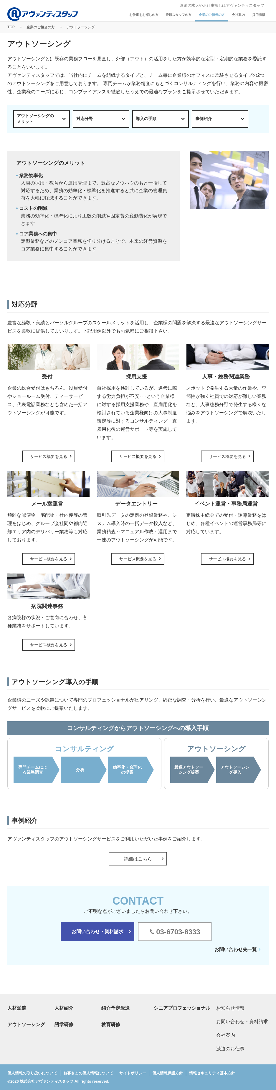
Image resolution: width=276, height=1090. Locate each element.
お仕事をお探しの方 (143, 14)
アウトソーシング (26, 1024)
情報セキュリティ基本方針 (212, 1073)
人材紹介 (63, 1008)
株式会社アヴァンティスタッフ (46, 1081)
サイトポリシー (132, 1073)
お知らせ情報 (230, 1008)
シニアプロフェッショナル (182, 1008)
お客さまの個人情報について (88, 1073)
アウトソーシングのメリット (35, 118)
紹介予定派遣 (115, 1008)
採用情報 (258, 14)
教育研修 (110, 1024)
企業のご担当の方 (212, 14)
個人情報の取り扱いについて (32, 1073)
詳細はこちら (138, 858)
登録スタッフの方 (178, 14)
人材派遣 (16, 1008)
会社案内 (238, 14)
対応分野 (84, 118)
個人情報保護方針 (167, 1073)
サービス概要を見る (48, 456)
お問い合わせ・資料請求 (97, 931)
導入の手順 (146, 118)
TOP (10, 27)
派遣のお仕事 (230, 1048)
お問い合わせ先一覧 (235, 949)
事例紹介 (203, 118)
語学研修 (63, 1024)
